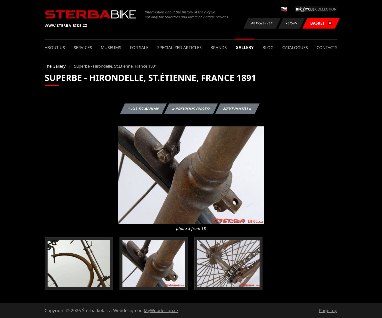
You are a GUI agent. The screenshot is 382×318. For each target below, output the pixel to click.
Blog (267, 47)
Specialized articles (179, 47)
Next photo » (237, 109)
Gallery (245, 47)
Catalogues (295, 47)
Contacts (327, 47)
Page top (328, 310)
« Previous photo (191, 109)
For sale (139, 47)
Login (291, 23)
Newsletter (262, 23)
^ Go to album (143, 109)
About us (55, 47)
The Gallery (55, 66)
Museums (111, 47)
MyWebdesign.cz (161, 310)
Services (83, 47)
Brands (218, 47)
